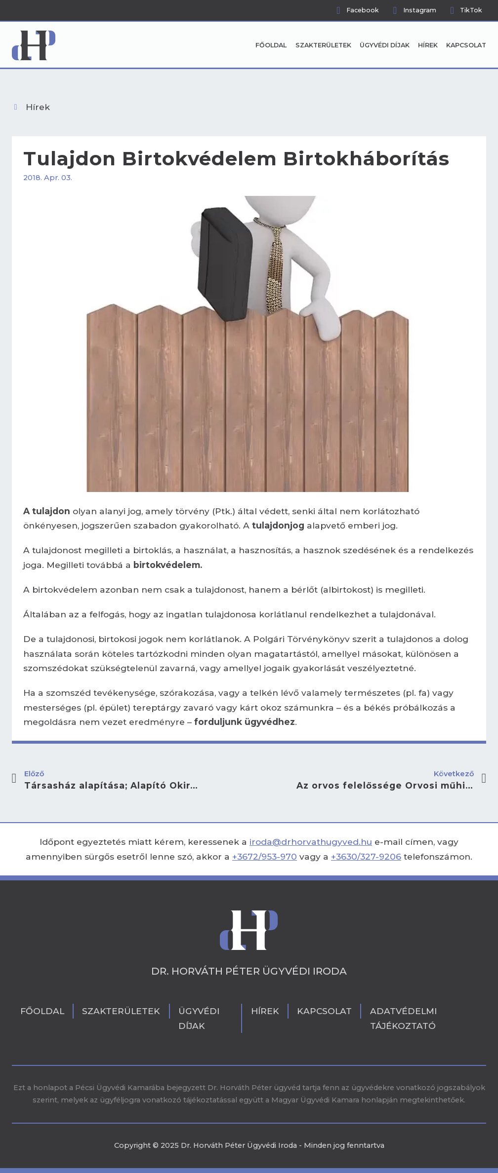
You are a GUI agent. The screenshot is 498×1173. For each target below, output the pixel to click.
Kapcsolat (466, 45)
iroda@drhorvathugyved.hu (310, 841)
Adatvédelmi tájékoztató (403, 1018)
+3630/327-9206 (366, 856)
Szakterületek (323, 45)
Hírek (428, 45)
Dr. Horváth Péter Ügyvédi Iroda (249, 971)
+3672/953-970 (264, 856)
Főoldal (271, 45)
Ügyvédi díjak (385, 45)
